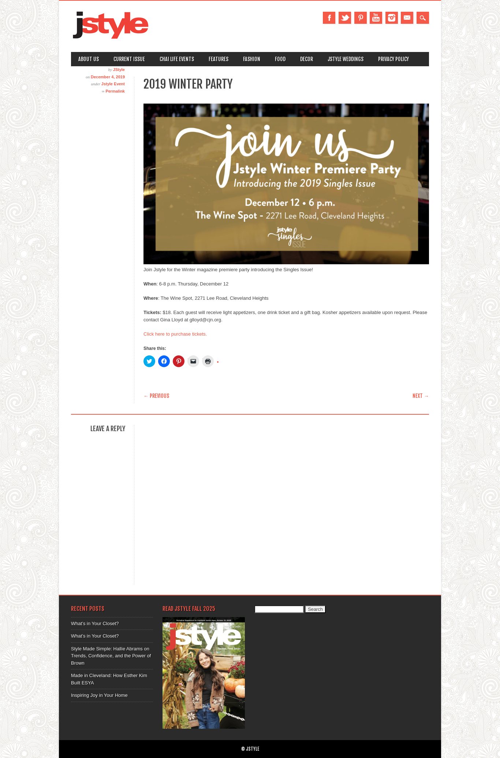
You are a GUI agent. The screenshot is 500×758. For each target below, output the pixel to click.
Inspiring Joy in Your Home (99, 695)
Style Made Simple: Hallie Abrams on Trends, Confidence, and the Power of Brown (111, 656)
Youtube (376, 18)
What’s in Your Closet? (95, 623)
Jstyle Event (113, 84)
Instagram (391, 18)
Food (280, 59)
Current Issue (129, 59)
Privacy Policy (393, 59)
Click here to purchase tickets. (175, 334)
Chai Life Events (177, 59)
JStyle (119, 69)
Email (407, 18)
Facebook (329, 18)
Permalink (115, 91)
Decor (306, 59)
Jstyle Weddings (345, 59)
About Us (88, 59)
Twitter (345, 18)
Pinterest (360, 18)
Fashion (251, 59)
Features (218, 59)
